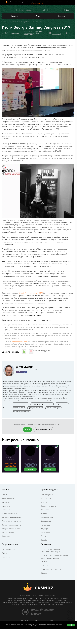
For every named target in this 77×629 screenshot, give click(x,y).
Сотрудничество (8, 555)
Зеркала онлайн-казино (11, 531)
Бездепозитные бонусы (11, 535)
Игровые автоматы (9, 519)
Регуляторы (45, 531)
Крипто (44, 508)
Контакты (44, 571)
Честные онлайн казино (11, 523)
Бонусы (61, 22)
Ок (71, 625)
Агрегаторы (45, 516)
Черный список (8, 504)
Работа (4, 559)
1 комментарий (56, 39)
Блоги (43, 542)
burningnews (15, 39)
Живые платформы (48, 512)
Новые (4, 501)
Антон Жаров (24, 372)
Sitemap (44, 579)
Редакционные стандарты (51, 575)
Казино (14, 22)
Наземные (45, 519)
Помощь (44, 568)
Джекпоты (6, 512)
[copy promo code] (13, 471)
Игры (37, 22)
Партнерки (6, 563)
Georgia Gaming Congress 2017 (30, 299)
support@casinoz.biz (37, 3)
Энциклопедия (7, 542)
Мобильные (45, 538)
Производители (47, 501)
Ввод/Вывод (46, 504)
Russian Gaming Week (20, 347)
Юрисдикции (46, 527)
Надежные (6, 516)
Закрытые (6, 508)
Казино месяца (47, 523)
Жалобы (44, 546)
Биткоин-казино (8, 538)
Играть (10, 475)
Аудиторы (44, 535)
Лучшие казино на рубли (11, 527)
